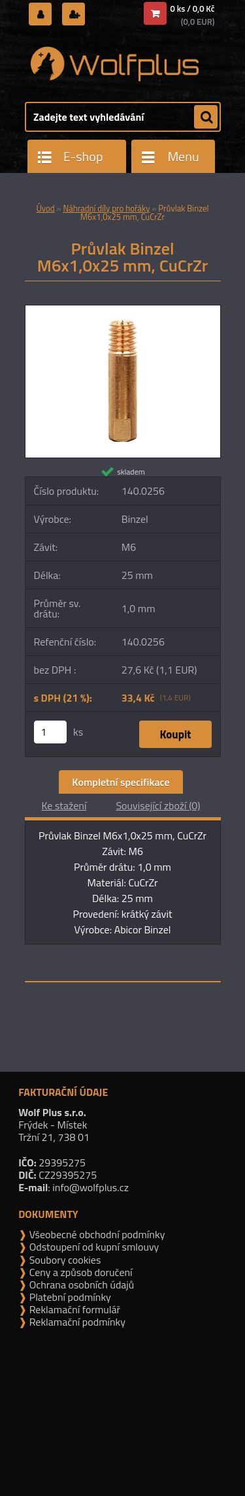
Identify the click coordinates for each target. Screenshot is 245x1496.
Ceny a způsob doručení (79, 1272)
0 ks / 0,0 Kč (193, 8)
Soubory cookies (64, 1260)
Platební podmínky (69, 1297)
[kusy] (50, 732)
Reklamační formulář (73, 1309)
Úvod (45, 208)
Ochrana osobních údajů (80, 1284)
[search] (206, 117)
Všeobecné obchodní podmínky (96, 1234)
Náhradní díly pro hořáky (106, 208)
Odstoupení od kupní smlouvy (93, 1246)
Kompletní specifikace (120, 782)
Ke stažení (63, 805)
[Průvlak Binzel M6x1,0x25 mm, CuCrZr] (122, 311)
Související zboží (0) (158, 805)
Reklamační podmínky (76, 1322)
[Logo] (114, 64)
